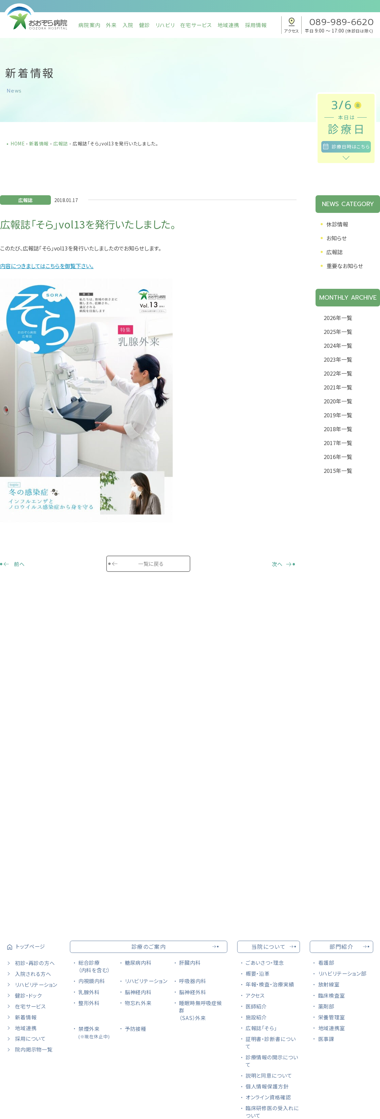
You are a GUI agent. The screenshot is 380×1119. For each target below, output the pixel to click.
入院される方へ (33, 973)
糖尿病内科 (138, 962)
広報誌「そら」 (261, 1028)
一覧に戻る (150, 563)
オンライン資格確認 (268, 1097)
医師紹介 (256, 1006)
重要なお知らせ (344, 266)
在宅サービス (196, 24)
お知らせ (336, 238)
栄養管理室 (331, 1017)
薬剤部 (326, 1006)
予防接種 (136, 1028)
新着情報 (25, 1017)
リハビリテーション (36, 984)
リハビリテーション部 (342, 973)
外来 (111, 24)
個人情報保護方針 (267, 1086)
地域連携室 (331, 1028)
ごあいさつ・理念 (265, 962)
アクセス (255, 995)
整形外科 (89, 1002)
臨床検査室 (331, 995)
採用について (30, 1038)
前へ (19, 563)
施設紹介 (256, 1017)
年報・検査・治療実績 (270, 984)
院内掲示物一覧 (33, 1049)
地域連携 (228, 24)
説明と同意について (269, 1075)
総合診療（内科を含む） (94, 966)
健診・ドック (28, 995)
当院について (268, 946)
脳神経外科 (192, 992)
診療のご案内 (148, 946)
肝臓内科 (190, 962)
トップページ (30, 946)
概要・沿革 (258, 973)
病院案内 (89, 24)
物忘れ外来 (138, 1002)
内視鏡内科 (92, 980)
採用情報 (256, 24)
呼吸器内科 (192, 980)
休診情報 (337, 224)
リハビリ (165, 24)
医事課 (326, 1038)
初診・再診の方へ (35, 962)
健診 (144, 24)
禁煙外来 (94, 1032)
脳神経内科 (138, 992)
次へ (277, 563)
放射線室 (329, 984)
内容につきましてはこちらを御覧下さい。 (47, 266)
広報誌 (334, 252)
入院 (127, 24)
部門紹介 (341, 946)
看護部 (326, 962)
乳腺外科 (89, 992)
